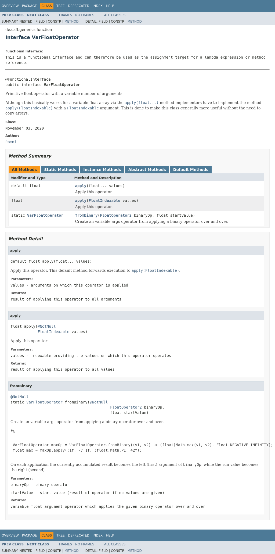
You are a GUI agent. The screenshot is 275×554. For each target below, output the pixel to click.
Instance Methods (102, 169)
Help (110, 6)
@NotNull (47, 326)
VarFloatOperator (45, 215)
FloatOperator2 (116, 215)
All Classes (114, 15)
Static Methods (60, 169)
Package (29, 6)
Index (98, 6)
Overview (10, 6)
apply (80, 186)
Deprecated (78, 6)
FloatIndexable (104, 200)
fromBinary (86, 215)
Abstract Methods (147, 169)
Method (71, 21)
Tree (60, 6)
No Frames (84, 15)
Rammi (11, 142)
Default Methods (190, 169)
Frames (65, 15)
